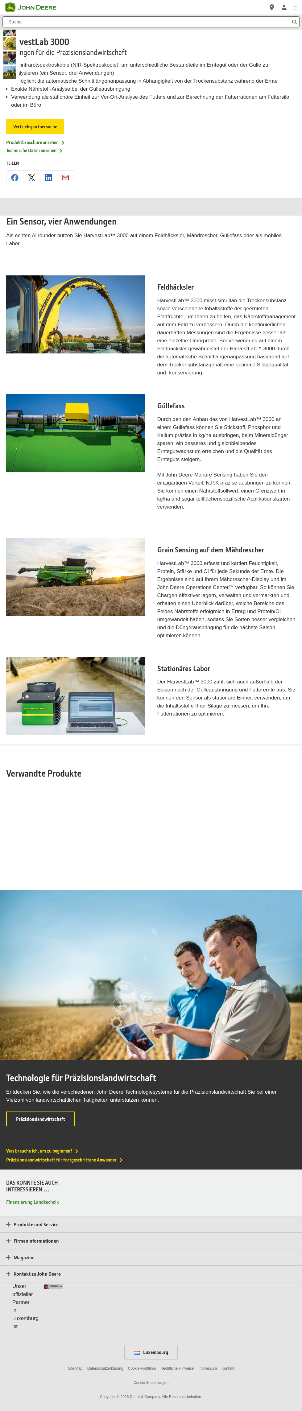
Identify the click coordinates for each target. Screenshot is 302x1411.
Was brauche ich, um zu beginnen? (42, 1118)
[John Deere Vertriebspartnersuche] (272, 7)
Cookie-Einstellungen (151, 1349)
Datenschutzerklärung (105, 1335)
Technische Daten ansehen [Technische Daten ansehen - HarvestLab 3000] (34, 150)
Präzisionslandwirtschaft (45, 1088)
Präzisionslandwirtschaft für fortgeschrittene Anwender (64, 1127)
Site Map (75, 1335)
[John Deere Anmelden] (284, 7)
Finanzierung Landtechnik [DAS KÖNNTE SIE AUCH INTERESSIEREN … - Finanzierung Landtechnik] (32, 1169)
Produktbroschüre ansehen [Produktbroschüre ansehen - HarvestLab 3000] (35, 142)
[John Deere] (34, 7)
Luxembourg (151, 1319)
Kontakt (227, 1335)
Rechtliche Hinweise (177, 1335)
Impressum (208, 1335)
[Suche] (151, 21)
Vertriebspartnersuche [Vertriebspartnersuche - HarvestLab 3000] (35, 126)
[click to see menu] (295, 7)
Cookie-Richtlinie (142, 1335)
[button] (136, 1385)
